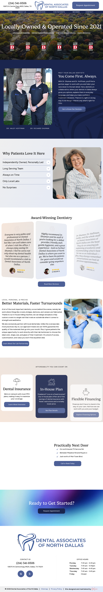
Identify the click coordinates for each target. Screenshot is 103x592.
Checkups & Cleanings (21, 33)
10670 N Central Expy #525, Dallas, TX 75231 (17, 7)
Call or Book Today (68, 463)
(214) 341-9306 (17, 3)
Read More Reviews (51, 284)
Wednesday (74, 568)
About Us (23, 12)
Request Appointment (85, 5)
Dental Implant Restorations (43, 33)
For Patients (60, 12)
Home (10, 12)
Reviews (76, 12)
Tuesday (72, 566)
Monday (72, 563)
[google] (21, 574)
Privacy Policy (56, 589)
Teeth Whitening (83, 33)
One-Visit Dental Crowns (65, 33)
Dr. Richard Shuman (39, 128)
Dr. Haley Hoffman (15, 128)
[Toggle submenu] (27, 12)
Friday (71, 574)
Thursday (73, 571)
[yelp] (29, 574)
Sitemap (44, 589)
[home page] (51, 5)
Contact (90, 12)
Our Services (40, 12)
